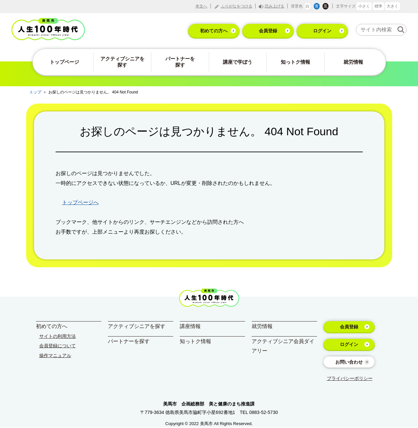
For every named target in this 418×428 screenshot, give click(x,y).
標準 (378, 6)
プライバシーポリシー (350, 378)
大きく (392, 6)
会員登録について (57, 345)
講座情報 (190, 326)
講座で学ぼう (237, 62)
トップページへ (80, 202)
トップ (35, 92)
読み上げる (274, 6)
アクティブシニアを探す (122, 62)
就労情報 (353, 62)
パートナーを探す (180, 62)
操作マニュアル (55, 355)
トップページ (64, 62)
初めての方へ (213, 30)
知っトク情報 (295, 62)
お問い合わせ (349, 362)
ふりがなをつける (236, 6)
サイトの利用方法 (57, 336)
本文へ (201, 6)
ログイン (322, 30)
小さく (364, 6)
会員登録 (268, 30)
